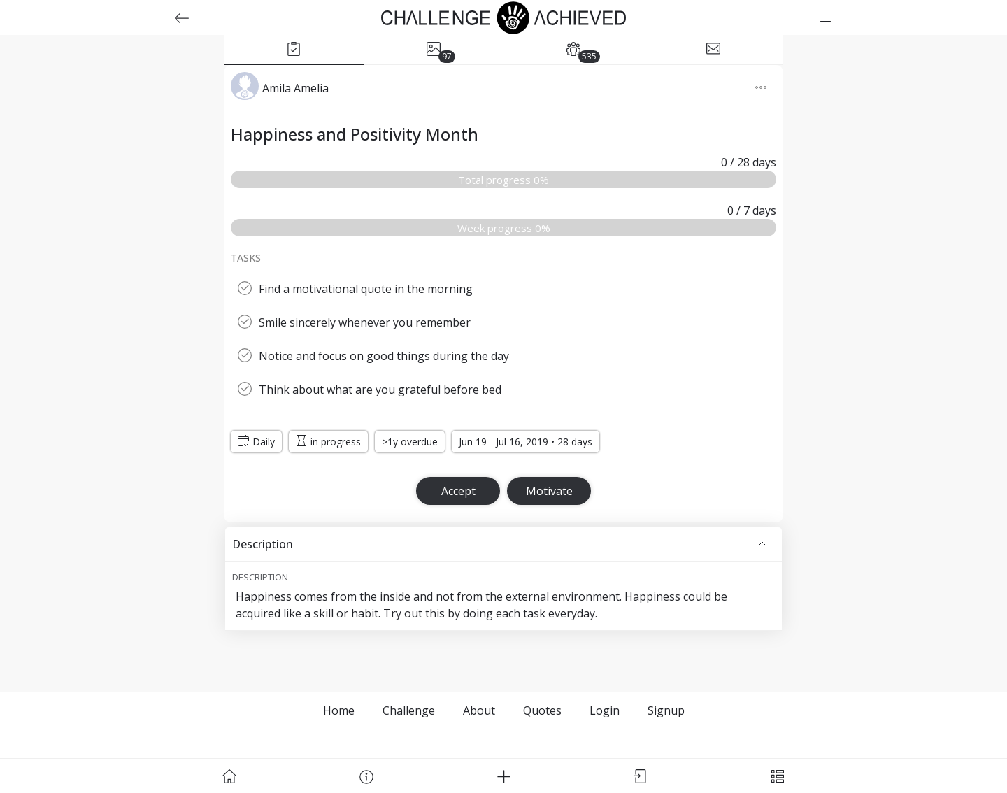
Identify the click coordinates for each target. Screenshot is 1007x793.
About (479, 710)
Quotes (542, 710)
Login (605, 710)
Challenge (409, 710)
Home (339, 710)
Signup (666, 710)
